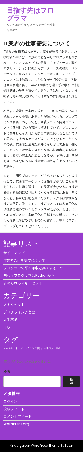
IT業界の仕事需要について (24, 260)
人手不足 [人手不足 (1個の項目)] (49, 348)
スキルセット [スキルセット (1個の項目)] (10, 348)
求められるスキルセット (22, 283)
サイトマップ (14, 252)
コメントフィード (17, 416)
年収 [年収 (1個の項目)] (58, 348)
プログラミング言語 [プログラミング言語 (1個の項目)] (31, 348)
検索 (6, 371)
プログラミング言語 (19, 312)
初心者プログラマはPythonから (29, 275)
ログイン (10, 401)
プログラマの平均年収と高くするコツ (33, 267)
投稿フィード (14, 408)
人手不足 (10, 319)
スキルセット (14, 304)
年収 (6, 327)
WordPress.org (16, 424)
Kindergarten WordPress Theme (35, 445)
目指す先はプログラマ (30, 14)
